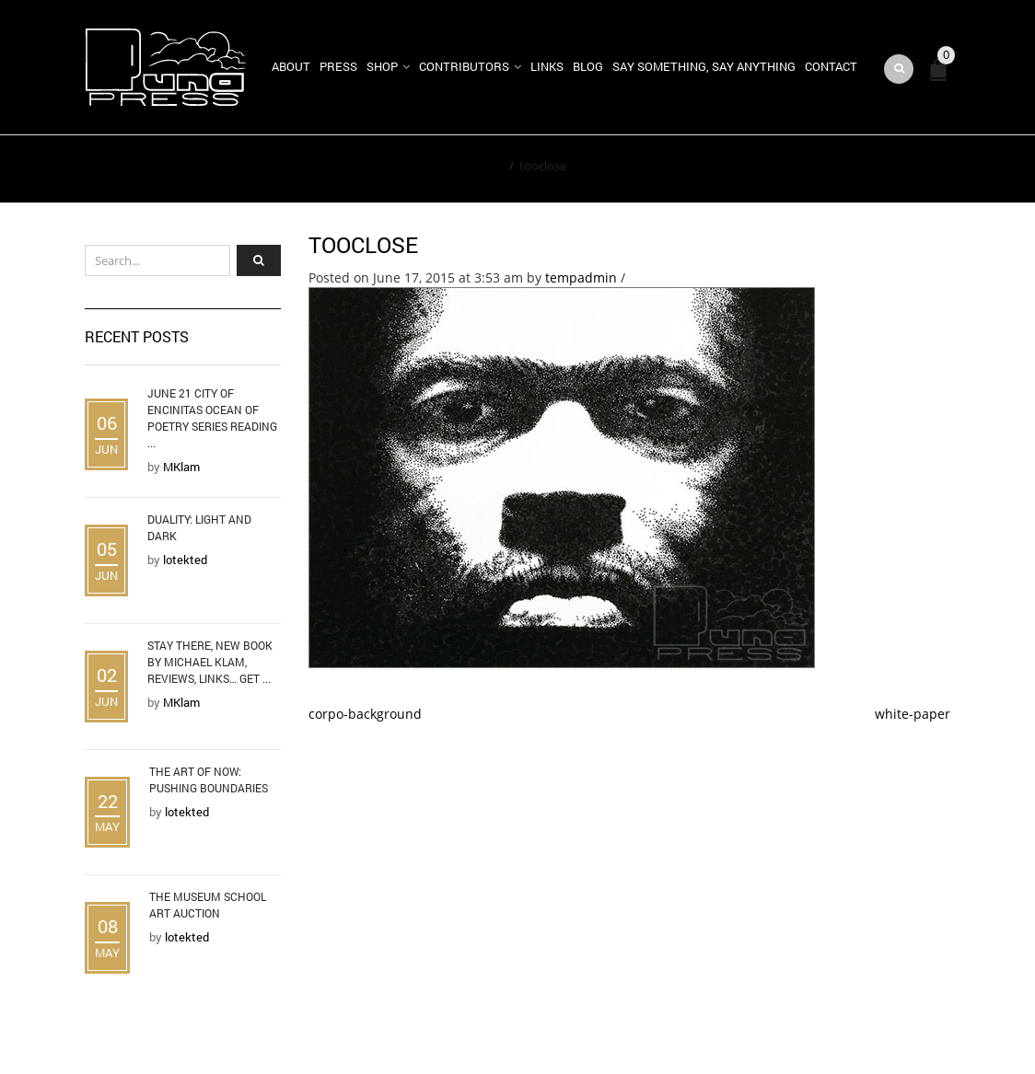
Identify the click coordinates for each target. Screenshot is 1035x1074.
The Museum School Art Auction (207, 904)
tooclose (363, 245)
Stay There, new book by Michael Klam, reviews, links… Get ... (210, 662)
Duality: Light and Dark (199, 527)
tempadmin (581, 277)
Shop (382, 66)
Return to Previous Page (865, 169)
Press (338, 66)
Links (547, 66)
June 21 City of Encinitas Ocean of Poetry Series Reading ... (212, 418)
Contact (831, 66)
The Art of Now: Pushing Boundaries (208, 779)
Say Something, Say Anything (704, 66)
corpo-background (365, 713)
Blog (588, 66)
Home (487, 165)
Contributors (464, 66)
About (291, 66)
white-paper (912, 713)
